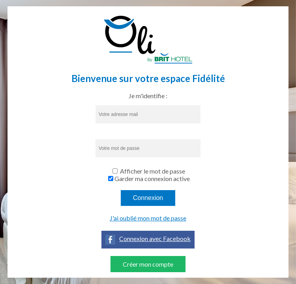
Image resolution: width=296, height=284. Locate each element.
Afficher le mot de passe (152, 171)
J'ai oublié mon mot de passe (148, 218)
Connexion (148, 197)
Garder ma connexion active (152, 178)
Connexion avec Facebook (155, 238)
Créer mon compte (148, 264)
